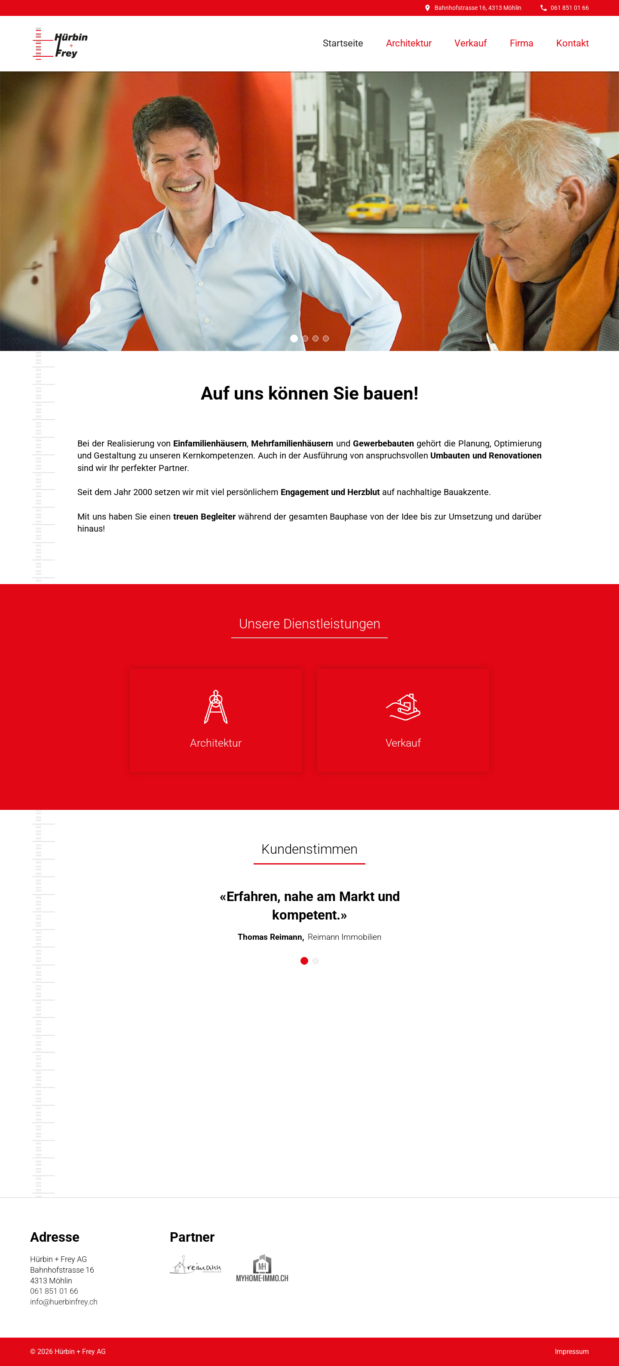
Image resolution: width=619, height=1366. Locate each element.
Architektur (409, 43)
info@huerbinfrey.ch (64, 1302)
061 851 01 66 (564, 7)
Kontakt (572, 43)
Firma (521, 43)
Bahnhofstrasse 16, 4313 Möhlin (472, 7)
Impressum (572, 1352)
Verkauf (470, 43)
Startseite (343, 43)
